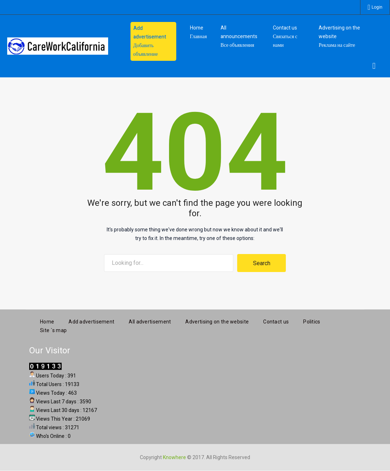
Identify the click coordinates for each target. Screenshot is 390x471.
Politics (311, 320)
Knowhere (174, 456)
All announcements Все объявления (239, 36)
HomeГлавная (198, 32)
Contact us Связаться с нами (285, 36)
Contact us (276, 320)
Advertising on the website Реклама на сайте (339, 36)
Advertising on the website (217, 320)
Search (261, 263)
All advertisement (150, 320)
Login (377, 7)
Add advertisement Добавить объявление (149, 41)
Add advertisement (91, 320)
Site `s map (53, 329)
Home (47, 320)
